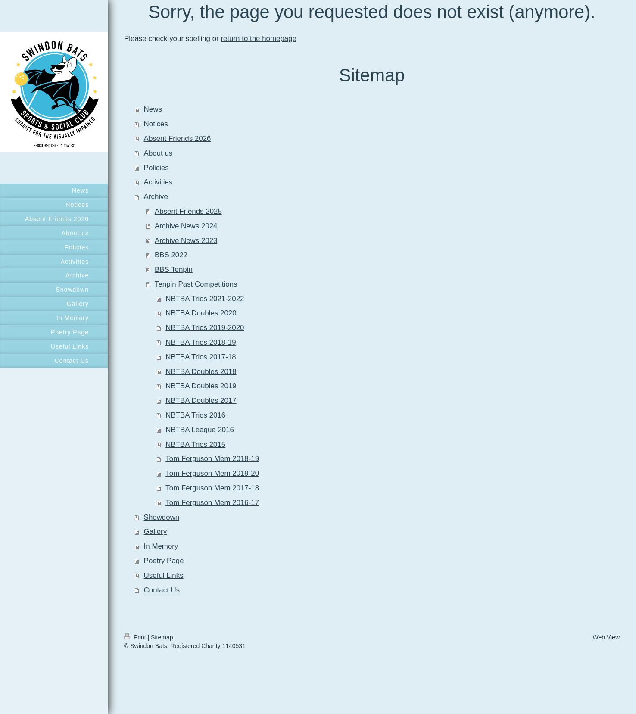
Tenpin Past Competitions (196, 284)
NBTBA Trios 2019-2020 (204, 328)
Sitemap (162, 637)
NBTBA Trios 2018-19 (200, 342)
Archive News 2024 (186, 226)
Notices (156, 124)
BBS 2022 (171, 255)
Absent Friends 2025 (188, 211)
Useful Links (164, 575)
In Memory (161, 546)
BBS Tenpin (174, 269)
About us (158, 153)
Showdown (162, 517)
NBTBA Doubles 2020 (200, 313)
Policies (156, 168)
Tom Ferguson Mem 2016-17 (212, 503)
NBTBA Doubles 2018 (200, 372)
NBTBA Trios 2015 (195, 444)
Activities (158, 182)
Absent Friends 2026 (177, 138)
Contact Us (162, 590)
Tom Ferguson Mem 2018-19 (212, 459)
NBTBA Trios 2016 (195, 415)
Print (136, 637)
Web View (606, 637)
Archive (156, 197)
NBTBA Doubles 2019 (200, 386)
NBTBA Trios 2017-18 (200, 357)
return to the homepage (258, 38)
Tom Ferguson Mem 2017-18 (212, 488)
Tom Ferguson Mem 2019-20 (212, 473)
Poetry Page (164, 561)
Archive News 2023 (186, 241)
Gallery (155, 531)
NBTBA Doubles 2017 (200, 400)
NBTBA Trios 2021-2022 (204, 299)
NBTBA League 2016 (199, 430)
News (153, 109)
